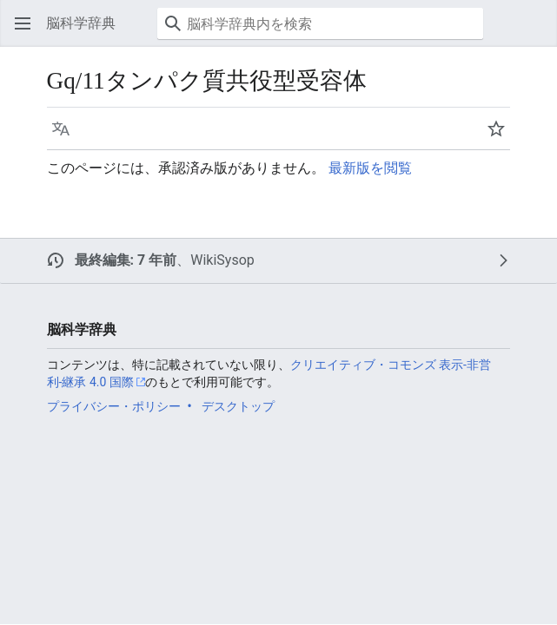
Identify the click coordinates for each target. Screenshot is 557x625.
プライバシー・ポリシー (114, 406)
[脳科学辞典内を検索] (320, 23)
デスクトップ (238, 406)
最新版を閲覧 (370, 168)
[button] (22, 23)
